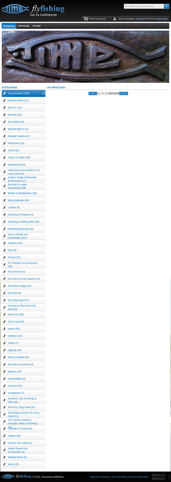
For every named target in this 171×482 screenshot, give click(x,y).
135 (117, 93)
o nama (113, 476)
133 (110, 93)
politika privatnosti (129, 476)
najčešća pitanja (98, 476)
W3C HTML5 (159, 475)
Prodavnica (9, 26)
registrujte (161, 18)
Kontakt (37, 26)
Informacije (23, 26)
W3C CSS (159, 478)
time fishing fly (33, 8)
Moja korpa (98, 18)
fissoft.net (169, 476)
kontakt (144, 476)
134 (114, 93)
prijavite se (142, 18)
